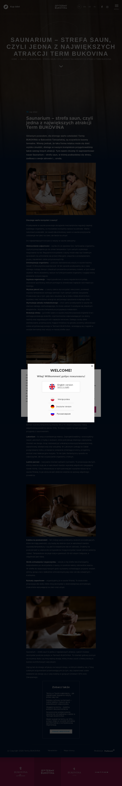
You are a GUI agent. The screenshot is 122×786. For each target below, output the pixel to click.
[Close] (92, 366)
